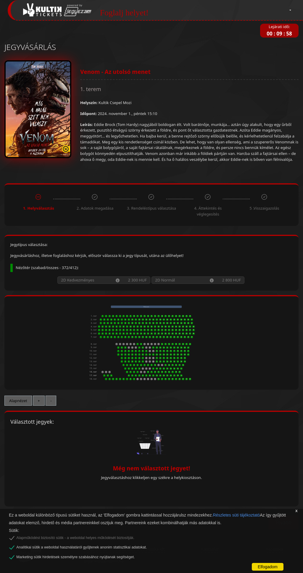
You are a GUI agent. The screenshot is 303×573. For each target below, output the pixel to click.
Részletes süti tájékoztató (236, 515)
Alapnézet (18, 400)
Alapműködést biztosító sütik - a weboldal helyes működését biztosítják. (75, 538)
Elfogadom (268, 566)
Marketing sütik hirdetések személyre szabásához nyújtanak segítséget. (75, 557)
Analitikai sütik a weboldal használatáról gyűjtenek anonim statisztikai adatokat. (81, 547)
